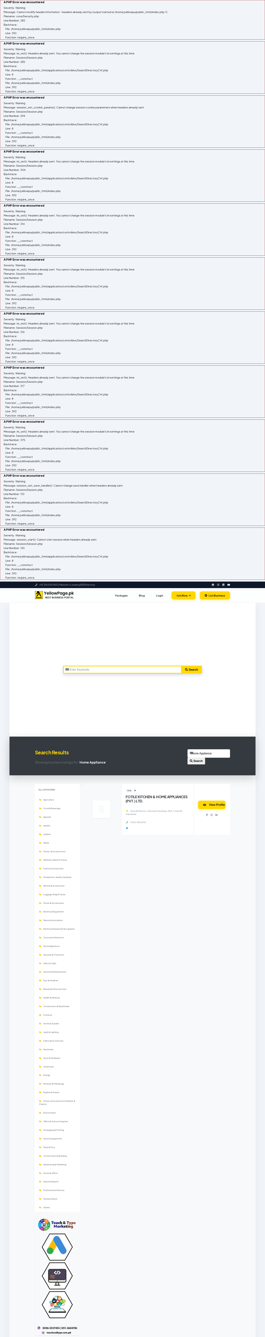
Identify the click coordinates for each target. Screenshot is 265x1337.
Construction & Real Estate (54, 1006)
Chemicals (46, 1066)
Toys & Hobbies (48, 980)
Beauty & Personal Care (52, 989)
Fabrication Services (51, 1040)
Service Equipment (50, 1138)
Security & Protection (51, 954)
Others (44, 1207)
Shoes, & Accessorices (52, 851)
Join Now (183, 595)
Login (159, 595)
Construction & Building (53, 1156)
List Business (215, 595)
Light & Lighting (49, 1032)
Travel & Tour (47, 1147)
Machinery (46, 1049)
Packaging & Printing (51, 1130)
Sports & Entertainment (52, 971)
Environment (47, 1112)
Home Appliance (49, 946)
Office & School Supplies (53, 1121)
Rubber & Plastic (49, 1092)
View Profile (214, 804)
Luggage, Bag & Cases (52, 894)
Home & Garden (49, 1023)
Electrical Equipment (51, 911)
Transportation (48, 1198)
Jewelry (44, 825)
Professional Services (51, 1190)
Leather (45, 834)
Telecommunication (51, 920)
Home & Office (48, 1173)
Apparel (45, 817)
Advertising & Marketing (52, 1164)
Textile (44, 842)
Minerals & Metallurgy (51, 1083)
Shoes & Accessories (51, 903)
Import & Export (49, 1181)
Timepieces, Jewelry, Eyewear (55, 877)
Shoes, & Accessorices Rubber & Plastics (57, 1102)
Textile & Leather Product (53, 860)
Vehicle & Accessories (51, 885)
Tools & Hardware (49, 1058)
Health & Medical (49, 997)
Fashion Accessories (51, 868)
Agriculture (46, 799)
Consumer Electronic (51, 937)
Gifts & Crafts (47, 963)
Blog (142, 595)
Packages (121, 595)
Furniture (45, 1015)
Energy (44, 1075)
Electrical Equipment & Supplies (57, 929)
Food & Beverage (49, 808)
